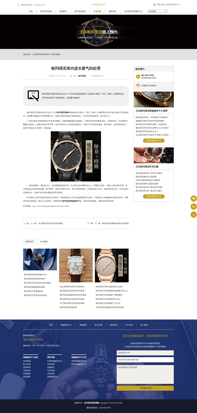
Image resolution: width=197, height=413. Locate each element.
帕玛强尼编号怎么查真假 (146, 177)
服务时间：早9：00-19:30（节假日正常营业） (42, 346)
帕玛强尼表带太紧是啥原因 (147, 184)
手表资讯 (51, 374)
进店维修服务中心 (78, 361)
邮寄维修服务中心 (78, 364)
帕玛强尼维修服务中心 (72, 201)
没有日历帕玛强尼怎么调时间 (148, 180)
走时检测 (27, 361)
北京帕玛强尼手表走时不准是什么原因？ (153, 135)
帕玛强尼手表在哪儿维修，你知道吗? (151, 124)
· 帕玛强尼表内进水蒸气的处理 (72, 299)
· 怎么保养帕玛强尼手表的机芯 (72, 287)
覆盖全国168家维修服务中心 (168, 5)
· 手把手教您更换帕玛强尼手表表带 (109, 307)
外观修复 (27, 374)
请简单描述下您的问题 (145, 374)
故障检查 (27, 367)
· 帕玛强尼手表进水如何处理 (35, 295)
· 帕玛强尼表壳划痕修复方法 (35, 275)
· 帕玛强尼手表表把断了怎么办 (107, 303)
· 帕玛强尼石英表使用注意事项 (72, 291)
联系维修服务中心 (153, 141)
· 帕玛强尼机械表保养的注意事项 (72, 295)
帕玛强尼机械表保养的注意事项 (115, 223)
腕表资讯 (112, 12)
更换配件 (63, 12)
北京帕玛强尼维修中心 (42, 54)
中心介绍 (129, 325)
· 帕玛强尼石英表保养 (68, 307)
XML (120, 403)
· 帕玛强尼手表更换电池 (33, 291)
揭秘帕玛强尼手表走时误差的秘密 (150, 121)
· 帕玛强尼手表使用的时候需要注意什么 (111, 291)
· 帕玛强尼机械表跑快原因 (34, 287)
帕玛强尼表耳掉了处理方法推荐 (149, 173)
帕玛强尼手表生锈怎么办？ (147, 131)
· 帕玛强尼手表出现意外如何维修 (37, 283)
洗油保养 (27, 370)
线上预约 (144, 325)
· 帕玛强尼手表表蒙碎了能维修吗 (108, 295)
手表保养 (51, 364)
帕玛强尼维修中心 (64, 112)
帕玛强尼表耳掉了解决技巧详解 (149, 187)
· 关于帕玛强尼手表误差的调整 (72, 303)
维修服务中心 (66, 325)
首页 (31, 12)
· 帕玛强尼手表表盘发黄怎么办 (107, 299)
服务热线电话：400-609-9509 (98, 408)
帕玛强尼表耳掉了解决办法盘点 (149, 191)
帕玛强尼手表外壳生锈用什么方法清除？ (153, 128)
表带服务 (27, 377)
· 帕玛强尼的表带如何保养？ (35, 279)
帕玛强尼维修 (46, 12)
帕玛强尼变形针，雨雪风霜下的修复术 (152, 117)
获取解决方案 (146, 388)
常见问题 (97, 12)
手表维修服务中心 (54, 361)
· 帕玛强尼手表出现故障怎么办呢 (108, 287)
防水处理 (27, 364)
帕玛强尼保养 (80, 12)
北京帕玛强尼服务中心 (133, 12)
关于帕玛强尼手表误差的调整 (50, 223)
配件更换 (56, 54)
